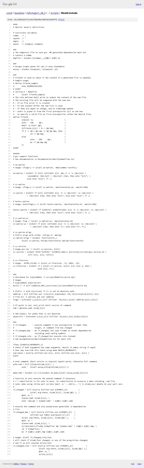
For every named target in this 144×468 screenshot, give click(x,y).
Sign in (138, 4)
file (61, 19)
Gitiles (16, 464)
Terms (31, 464)
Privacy (23, 464)
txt (132, 464)
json (139, 464)
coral (9, 13)
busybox (19, 13)
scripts (55, 13)
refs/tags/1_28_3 (36, 13)
